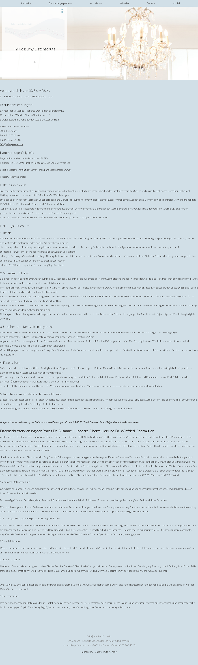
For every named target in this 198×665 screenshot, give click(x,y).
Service (151, 3)
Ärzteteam (96, 3)
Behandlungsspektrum (60, 3)
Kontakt (177, 3)
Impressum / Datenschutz (94, 651)
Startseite (25, 3)
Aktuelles (124, 3)
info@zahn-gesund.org (11, 144)
